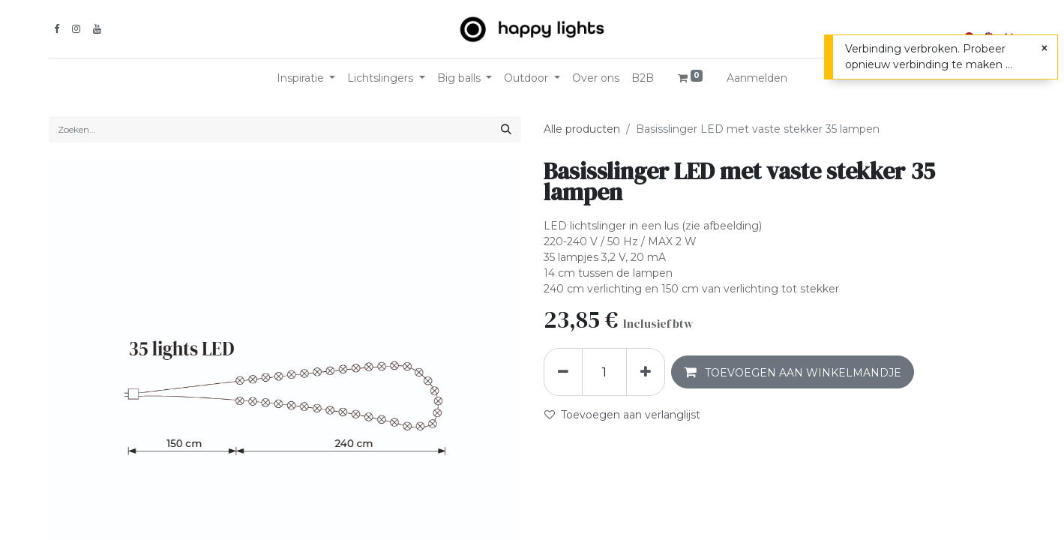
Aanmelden (757, 78)
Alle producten (582, 129)
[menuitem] (595, 78)
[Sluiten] (1044, 48)
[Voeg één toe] (645, 372)
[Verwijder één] (563, 372)
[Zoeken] (506, 129)
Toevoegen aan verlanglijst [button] (622, 415)
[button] (792, 372)
